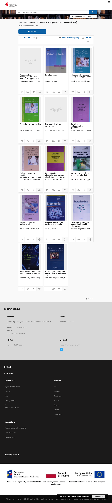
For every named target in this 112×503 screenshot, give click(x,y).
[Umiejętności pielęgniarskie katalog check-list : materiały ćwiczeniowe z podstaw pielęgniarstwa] (56, 158)
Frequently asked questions (15, 428)
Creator (57, 391)
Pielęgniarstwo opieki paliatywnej (29, 223)
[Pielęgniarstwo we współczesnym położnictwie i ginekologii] (30, 158)
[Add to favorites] (21, 92)
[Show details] (39, 92)
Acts (6, 396)
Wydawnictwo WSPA (12, 387)
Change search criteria (81, 16)
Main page (8, 373)
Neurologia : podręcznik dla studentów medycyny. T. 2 (56, 273)
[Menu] (109, 2)
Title (55, 387)
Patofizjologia (51, 75)
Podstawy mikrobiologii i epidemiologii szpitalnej (30, 272)
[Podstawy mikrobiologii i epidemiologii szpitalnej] (30, 257)
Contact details (10, 432)
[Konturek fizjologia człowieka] (56, 109)
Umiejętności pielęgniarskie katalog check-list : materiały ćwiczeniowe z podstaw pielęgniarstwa (55, 175)
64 (25, 37)
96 (29, 37)
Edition (56, 405)
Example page (10, 437)
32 (21, 37)
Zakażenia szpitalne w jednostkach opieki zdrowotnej (80, 224)
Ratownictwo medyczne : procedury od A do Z (81, 174)
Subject (57, 400)
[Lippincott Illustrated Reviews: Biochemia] (56, 208)
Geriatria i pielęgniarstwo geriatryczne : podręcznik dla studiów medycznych (80, 126)
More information (83, 496)
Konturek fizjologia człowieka (53, 125)
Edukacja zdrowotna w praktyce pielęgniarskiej (81, 76)
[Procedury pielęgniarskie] (30, 109)
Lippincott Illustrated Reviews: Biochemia (54, 223)
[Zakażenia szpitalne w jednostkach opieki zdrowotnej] (81, 208)
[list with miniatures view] (86, 37)
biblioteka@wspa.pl (16, 345)
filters (32, 31)
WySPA (7, 391)
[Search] (93, 12)
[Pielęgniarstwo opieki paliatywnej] (30, 208)
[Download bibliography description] (27, 92)
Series (56, 410)
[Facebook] (61, 349)
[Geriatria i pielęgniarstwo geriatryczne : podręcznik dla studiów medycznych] (81, 109)
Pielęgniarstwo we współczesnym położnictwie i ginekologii (30, 175)
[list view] (90, 37)
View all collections (12, 408)
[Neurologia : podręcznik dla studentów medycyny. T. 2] (56, 257)
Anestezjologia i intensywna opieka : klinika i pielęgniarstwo (30, 77)
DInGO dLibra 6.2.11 (32, 499)
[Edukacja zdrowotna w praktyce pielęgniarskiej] (81, 60)
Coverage (58, 414)
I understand (98, 496)
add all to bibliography (68, 38)
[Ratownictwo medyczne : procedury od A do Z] (81, 158)
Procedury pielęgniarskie (30, 124)
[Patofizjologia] (56, 60)
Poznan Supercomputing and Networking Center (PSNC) (82, 499)
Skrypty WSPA (10, 400)
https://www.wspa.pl (68, 345)
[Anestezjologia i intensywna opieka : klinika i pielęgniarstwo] (30, 60)
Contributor (58, 396)
